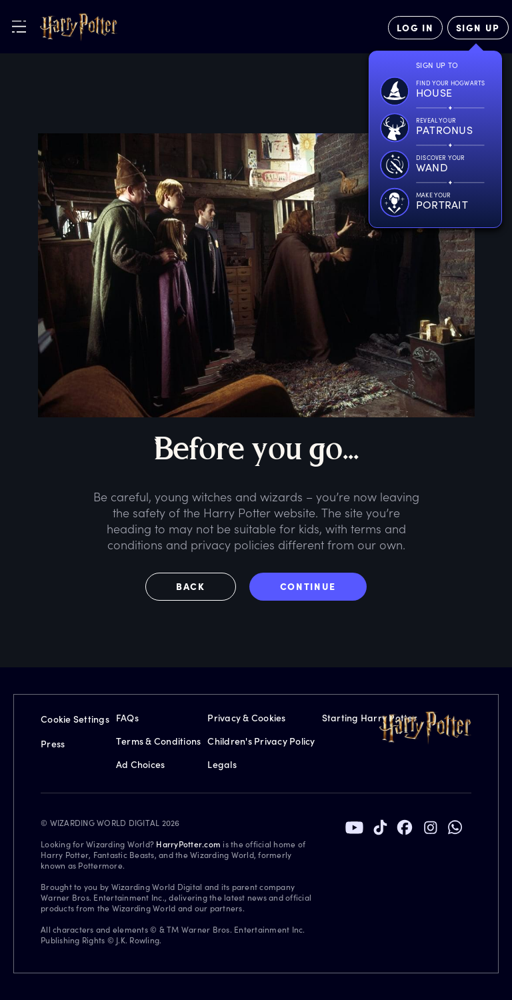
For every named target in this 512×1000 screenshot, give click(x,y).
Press (53, 743)
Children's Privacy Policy (261, 741)
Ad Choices (140, 764)
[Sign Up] (478, 27)
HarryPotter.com (188, 844)
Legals (222, 764)
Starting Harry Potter (369, 717)
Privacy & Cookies (246, 717)
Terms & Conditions (158, 741)
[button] (197, 587)
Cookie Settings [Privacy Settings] (75, 719)
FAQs (127, 717)
